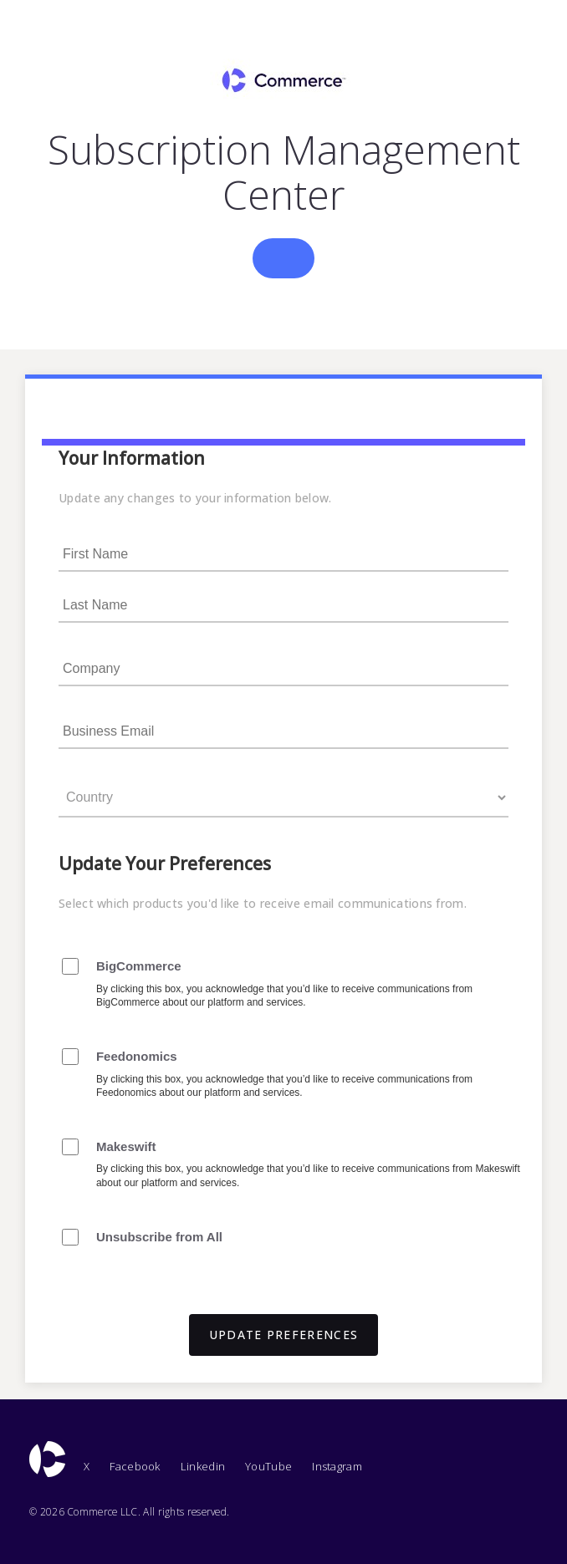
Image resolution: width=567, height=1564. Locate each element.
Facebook (135, 1466)
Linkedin (203, 1466)
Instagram (337, 1466)
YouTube (268, 1466)
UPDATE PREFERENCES (283, 1334)
